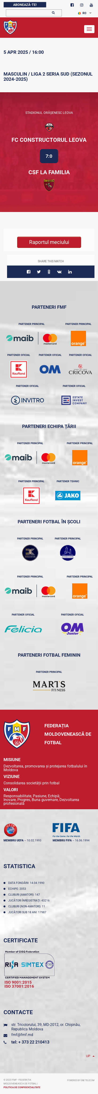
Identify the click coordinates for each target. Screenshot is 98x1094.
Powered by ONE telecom (80, 1080)
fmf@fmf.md (22, 1034)
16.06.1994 (82, 840)
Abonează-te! (25, 5)
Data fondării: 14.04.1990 (27, 883)
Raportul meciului (49, 242)
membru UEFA (14, 840)
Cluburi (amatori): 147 (24, 894)
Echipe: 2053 (17, 888)
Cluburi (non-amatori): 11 (27, 906)
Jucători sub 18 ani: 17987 (28, 912)
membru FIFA (62, 840)
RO (82, 13)
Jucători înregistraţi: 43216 (29, 900)
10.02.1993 (34, 840)
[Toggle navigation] (89, 29)
